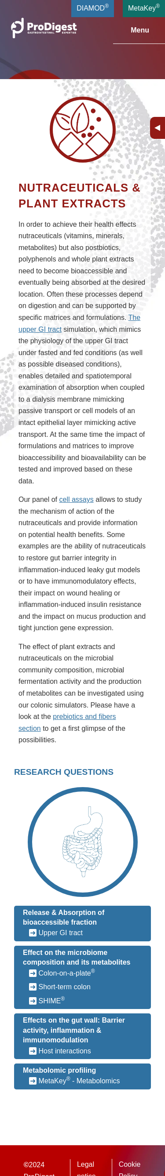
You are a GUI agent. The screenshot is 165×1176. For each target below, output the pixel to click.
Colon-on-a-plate (67, 972)
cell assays (76, 499)
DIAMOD (93, 7)
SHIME (52, 1000)
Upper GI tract (61, 932)
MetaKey (144, 7)
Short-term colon (65, 987)
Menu (134, 30)
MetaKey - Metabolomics (79, 1080)
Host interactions (65, 1051)
